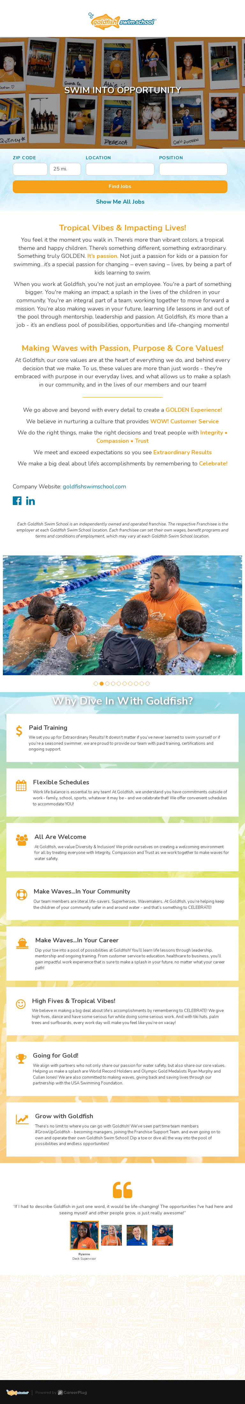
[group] (122, 615)
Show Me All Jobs (120, 202)
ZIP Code (24, 158)
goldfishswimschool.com (94, 486)
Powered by (61, 1392)
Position (171, 158)
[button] (96, 684)
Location (98, 158)
